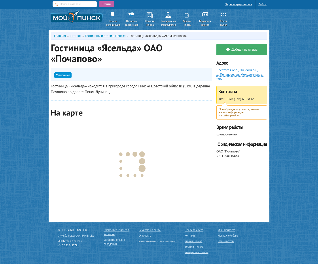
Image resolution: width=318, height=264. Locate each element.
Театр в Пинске (194, 246)
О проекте (145, 235)
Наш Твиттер (226, 241)
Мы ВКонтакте (226, 230)
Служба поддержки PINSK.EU (76, 235)
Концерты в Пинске (196, 252)
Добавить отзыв (242, 49)
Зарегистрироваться (238, 4)
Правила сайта (194, 230)
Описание (63, 75)
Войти (262, 4)
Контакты (190, 235)
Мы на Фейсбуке (228, 235)
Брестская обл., (239, 74)
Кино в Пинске (193, 241)
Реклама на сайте (150, 230)
